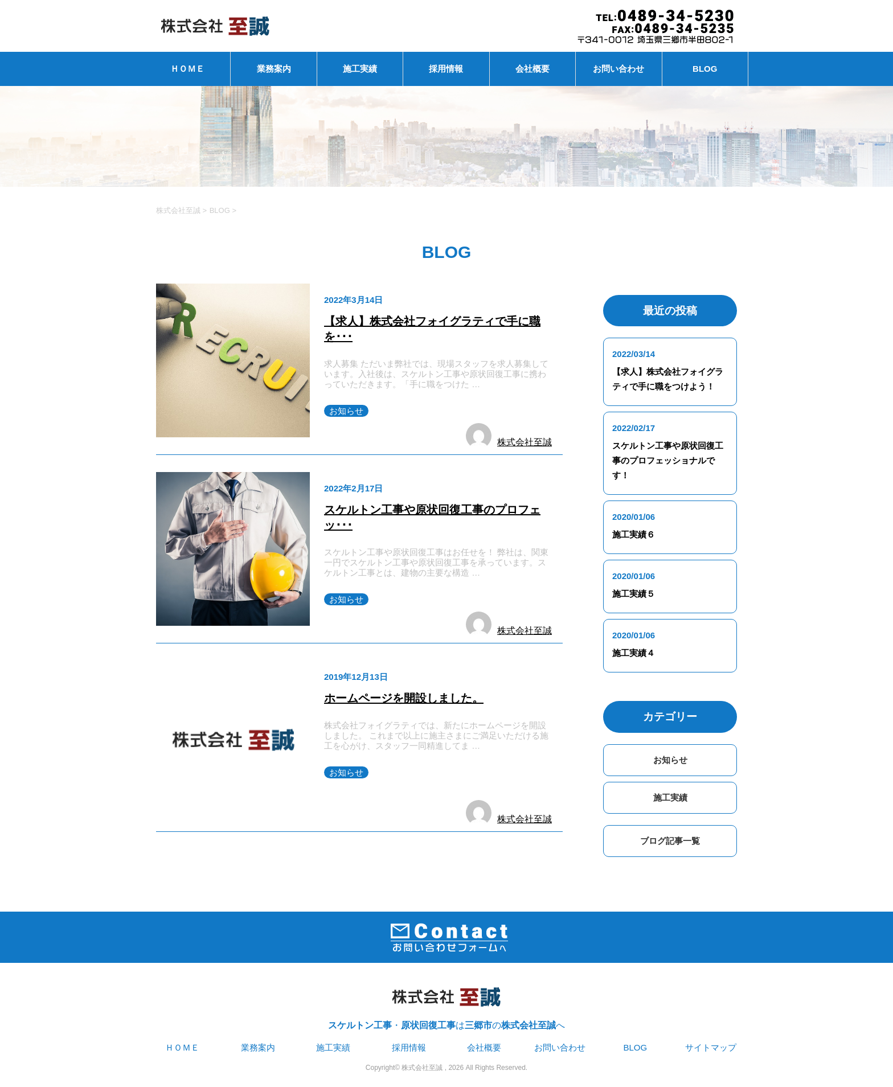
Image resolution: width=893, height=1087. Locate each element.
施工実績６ (633, 534)
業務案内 (274, 68)
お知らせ (346, 411)
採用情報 (446, 68)
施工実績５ (633, 593)
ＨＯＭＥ (187, 68)
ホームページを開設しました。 (404, 698)
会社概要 (532, 68)
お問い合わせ (618, 68)
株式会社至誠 (524, 442)
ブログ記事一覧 (670, 841)
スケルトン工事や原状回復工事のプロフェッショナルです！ (667, 460)
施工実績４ (633, 653)
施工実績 (360, 68)
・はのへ (446, 1003)
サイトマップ (710, 1047)
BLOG (705, 68)
